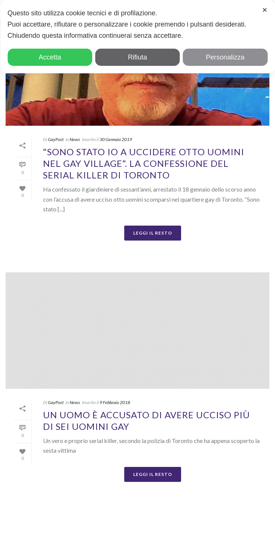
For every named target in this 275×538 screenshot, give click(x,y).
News (75, 139)
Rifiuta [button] (137, 57)
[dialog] (137, 36)
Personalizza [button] (225, 57)
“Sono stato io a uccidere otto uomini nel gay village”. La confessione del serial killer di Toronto (143, 163)
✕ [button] (265, 10)
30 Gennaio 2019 (116, 139)
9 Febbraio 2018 (115, 402)
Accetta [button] (50, 57)
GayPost (56, 139)
